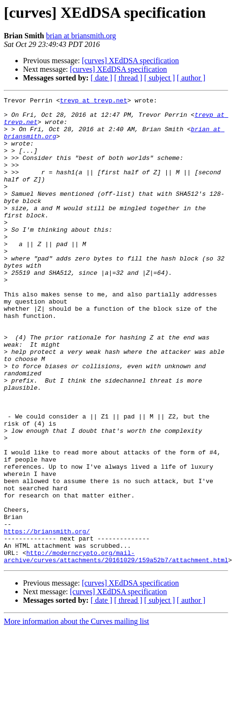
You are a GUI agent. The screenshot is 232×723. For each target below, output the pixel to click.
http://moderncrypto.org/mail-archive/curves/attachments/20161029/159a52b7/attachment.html (116, 648)
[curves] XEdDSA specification (130, 60)
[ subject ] (159, 78)
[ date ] (101, 78)
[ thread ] (128, 78)
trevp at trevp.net (93, 101)
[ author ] (191, 78)
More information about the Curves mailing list (76, 715)
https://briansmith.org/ (47, 618)
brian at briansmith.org (81, 36)
